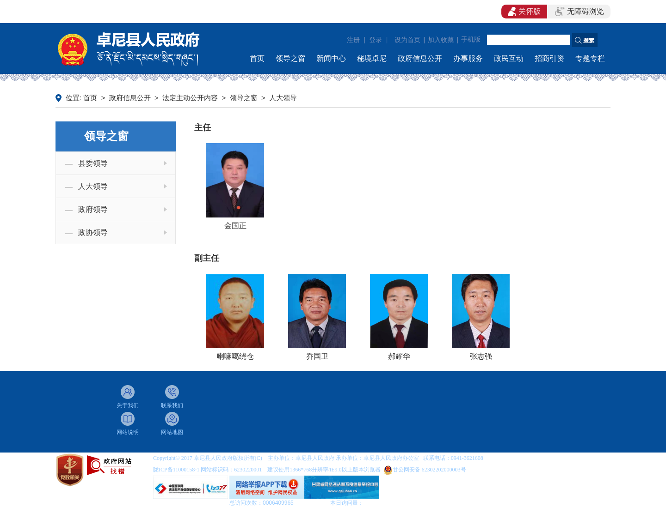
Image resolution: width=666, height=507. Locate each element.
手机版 (471, 39)
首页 (257, 58)
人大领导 (283, 98)
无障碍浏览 (579, 11)
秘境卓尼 (372, 58)
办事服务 (468, 58)
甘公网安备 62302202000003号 (429, 469)
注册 (353, 39)
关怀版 (524, 11)
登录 (375, 39)
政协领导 (93, 232)
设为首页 (407, 39)
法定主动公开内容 (190, 98)
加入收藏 (441, 39)
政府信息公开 (420, 58)
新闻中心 (331, 58)
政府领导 (93, 209)
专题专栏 (590, 58)
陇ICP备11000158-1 (177, 469)
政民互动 (509, 58)
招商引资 (549, 58)
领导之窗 (290, 58)
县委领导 (93, 163)
